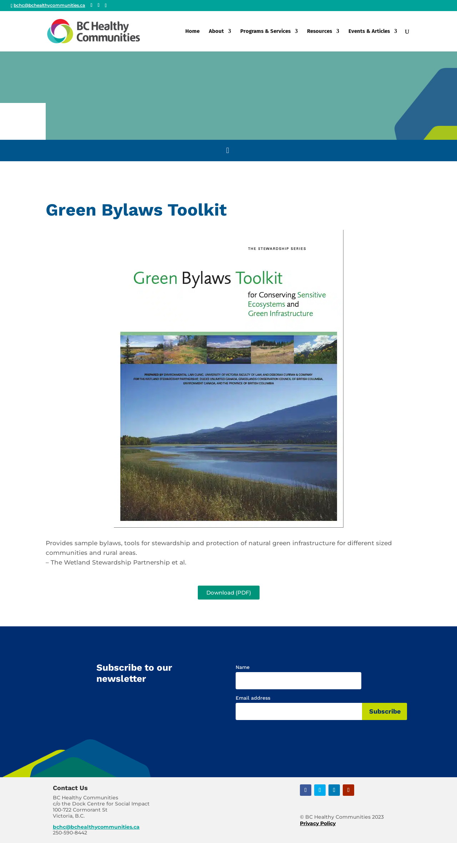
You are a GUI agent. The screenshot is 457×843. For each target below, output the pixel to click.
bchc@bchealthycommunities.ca (96, 827)
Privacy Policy (318, 823)
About (216, 31)
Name (243, 667)
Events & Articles (369, 31)
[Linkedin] (106, 5)
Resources (319, 31)
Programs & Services (265, 31)
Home (192, 31)
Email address (253, 698)
